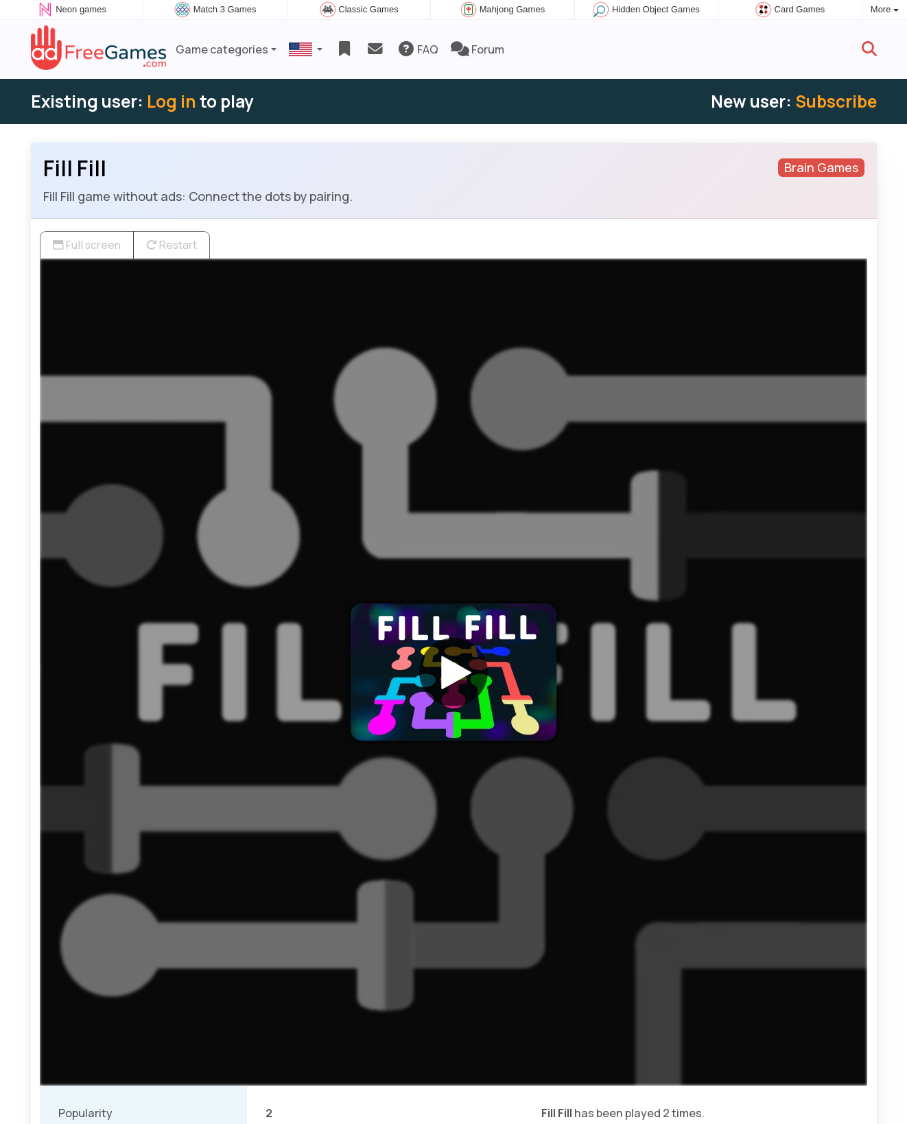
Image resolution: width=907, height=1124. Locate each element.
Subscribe (836, 101)
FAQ (417, 49)
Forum (477, 49)
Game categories (222, 49)
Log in (171, 101)
